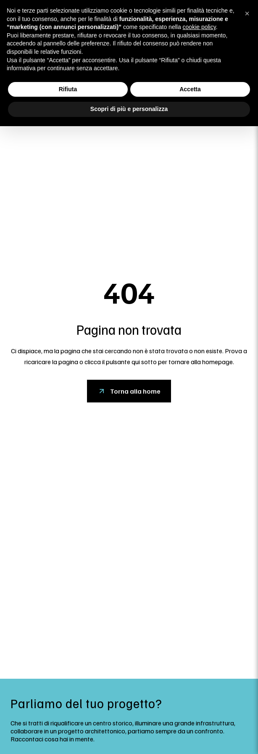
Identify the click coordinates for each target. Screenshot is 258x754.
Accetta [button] (190, 89)
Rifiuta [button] (68, 89)
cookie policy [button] (199, 27)
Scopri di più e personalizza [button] (129, 109)
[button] (247, 13)
